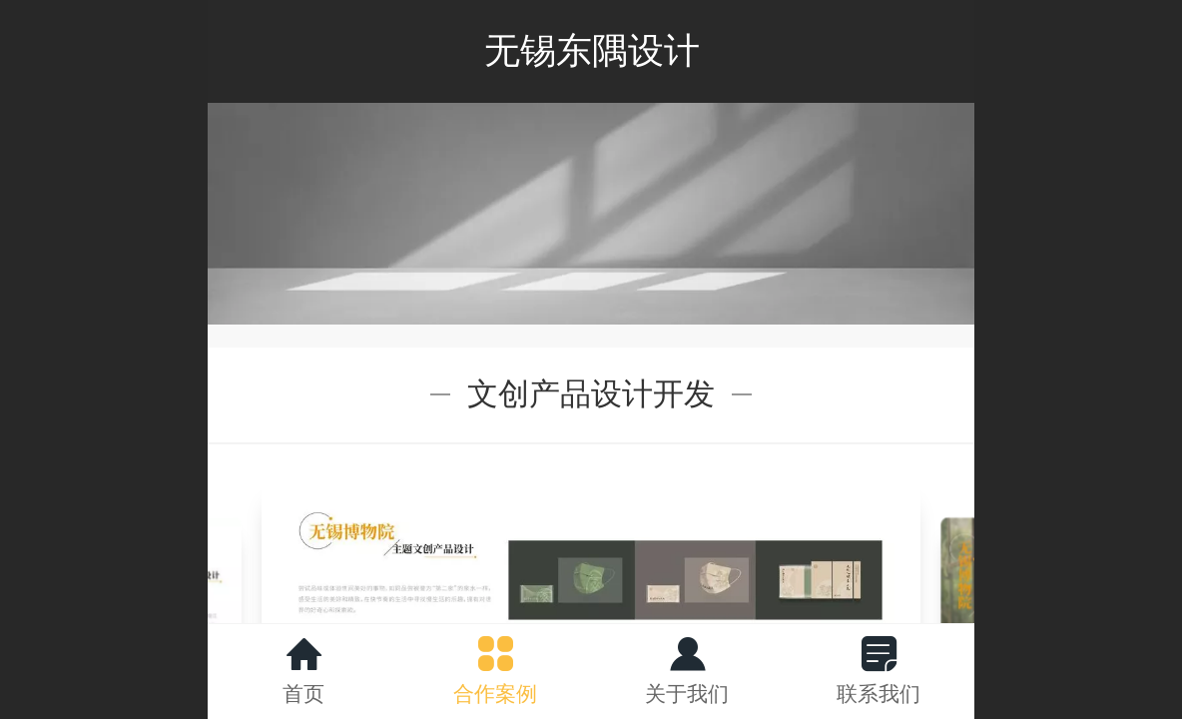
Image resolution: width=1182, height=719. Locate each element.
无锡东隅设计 (592, 50)
